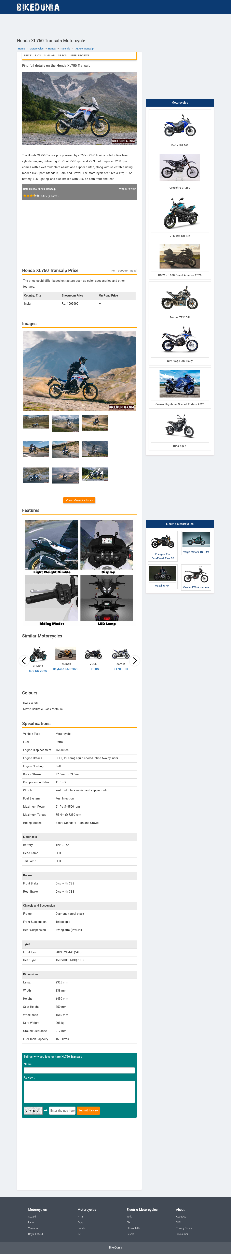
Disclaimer (182, 1234)
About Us (181, 1217)
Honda (81, 1228)
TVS (80, 1234)
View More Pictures (79, 500)
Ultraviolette (133, 1228)
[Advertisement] (115, 25)
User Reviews (79, 55)
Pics (38, 55)
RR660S (93, 669)
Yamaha (33, 1228)
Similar (49, 55)
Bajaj (80, 1222)
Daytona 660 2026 (65, 669)
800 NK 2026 (38, 671)
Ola (128, 1222)
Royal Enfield (35, 1234)
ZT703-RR (121, 669)
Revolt (130, 1234)
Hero (31, 1222)
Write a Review (127, 189)
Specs (62, 55)
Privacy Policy (184, 1228)
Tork (129, 1217)
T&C (178, 1222)
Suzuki (32, 1217)
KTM (80, 1217)
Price (27, 55)
